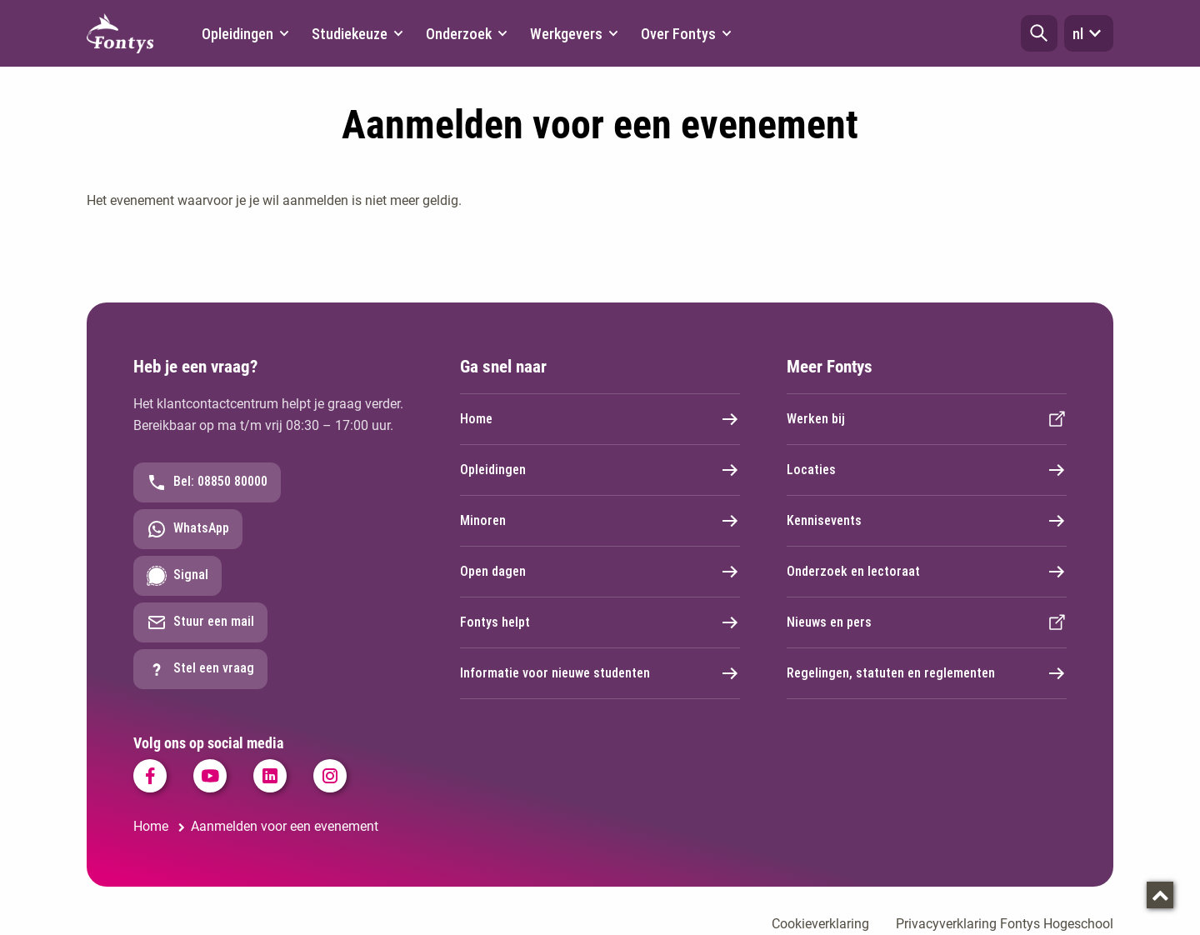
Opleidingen (600, 470)
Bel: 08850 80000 (207, 482)
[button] (1039, 33)
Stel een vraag (200, 669)
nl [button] (1088, 33)
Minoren (600, 521)
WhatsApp (188, 529)
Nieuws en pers (927, 622)
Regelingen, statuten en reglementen (927, 673)
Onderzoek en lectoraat (927, 572)
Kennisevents (927, 521)
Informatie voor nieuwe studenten (600, 673)
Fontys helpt (600, 622)
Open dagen (600, 572)
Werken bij (927, 419)
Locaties (927, 470)
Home (600, 419)
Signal (177, 576)
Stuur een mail (200, 622)
